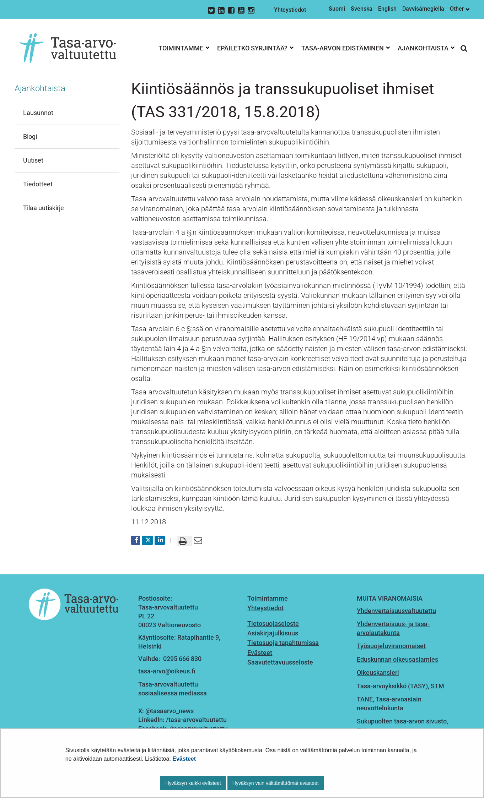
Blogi (30, 136)
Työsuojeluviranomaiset (391, 646)
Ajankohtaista (40, 88)
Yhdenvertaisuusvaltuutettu (396, 610)
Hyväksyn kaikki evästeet (193, 783)
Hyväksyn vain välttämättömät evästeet (275, 783)
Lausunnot (38, 112)
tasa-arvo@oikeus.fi (166, 671)
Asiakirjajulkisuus (272, 633)
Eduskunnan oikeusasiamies (397, 659)
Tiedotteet (38, 184)
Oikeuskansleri (378, 672)
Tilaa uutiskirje (43, 208)
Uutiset (33, 160)
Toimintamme (267, 598)
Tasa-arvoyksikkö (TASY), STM (400, 686)
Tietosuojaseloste (273, 623)
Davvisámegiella (423, 8)
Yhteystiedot (290, 9)
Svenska (361, 8)
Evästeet (184, 759)
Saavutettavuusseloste (280, 662)
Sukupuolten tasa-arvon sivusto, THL (402, 725)
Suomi (337, 8)
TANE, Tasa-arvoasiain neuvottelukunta (389, 703)
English (387, 8)
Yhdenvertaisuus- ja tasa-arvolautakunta (393, 628)
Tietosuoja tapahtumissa (283, 642)
